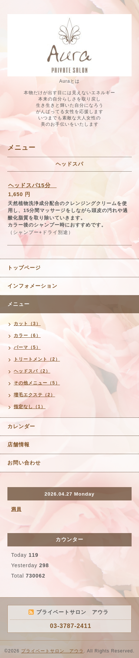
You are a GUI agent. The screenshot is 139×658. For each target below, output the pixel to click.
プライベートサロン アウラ (52, 651)
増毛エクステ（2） (34, 394)
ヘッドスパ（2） (32, 371)
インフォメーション (32, 286)
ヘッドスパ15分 (32, 185)
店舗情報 (18, 444)
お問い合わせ (24, 463)
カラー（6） (27, 335)
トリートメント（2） (37, 359)
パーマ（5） (27, 347)
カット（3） (27, 323)
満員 (16, 509)
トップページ (24, 268)
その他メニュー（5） (37, 383)
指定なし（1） (30, 406)
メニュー (18, 304)
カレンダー (21, 426)
